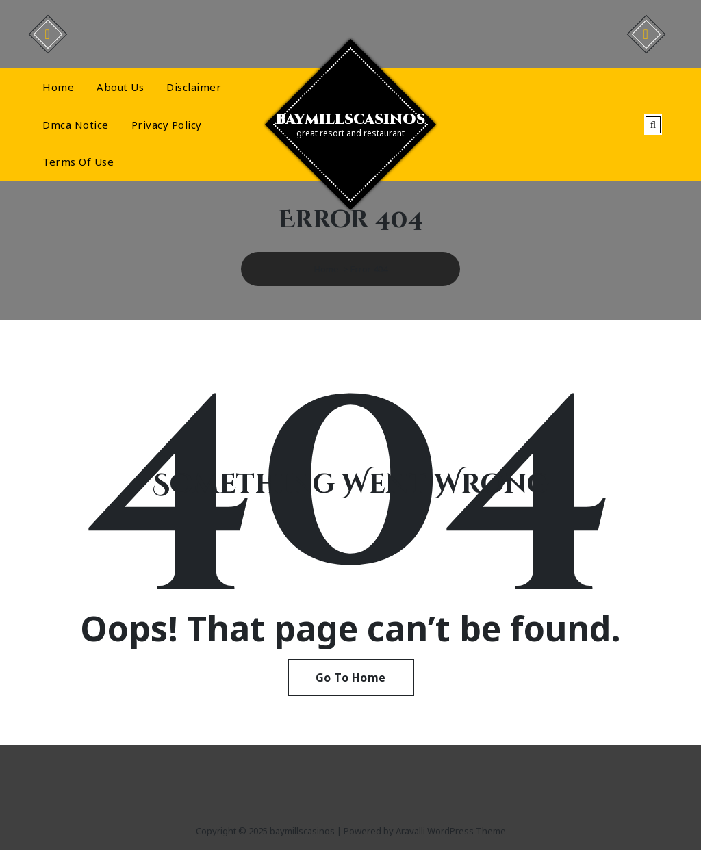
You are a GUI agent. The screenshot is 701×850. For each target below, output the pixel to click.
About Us (120, 87)
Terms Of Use (78, 161)
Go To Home (351, 677)
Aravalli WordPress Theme (451, 831)
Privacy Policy (166, 124)
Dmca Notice (75, 124)
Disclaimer (193, 87)
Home (58, 87)
